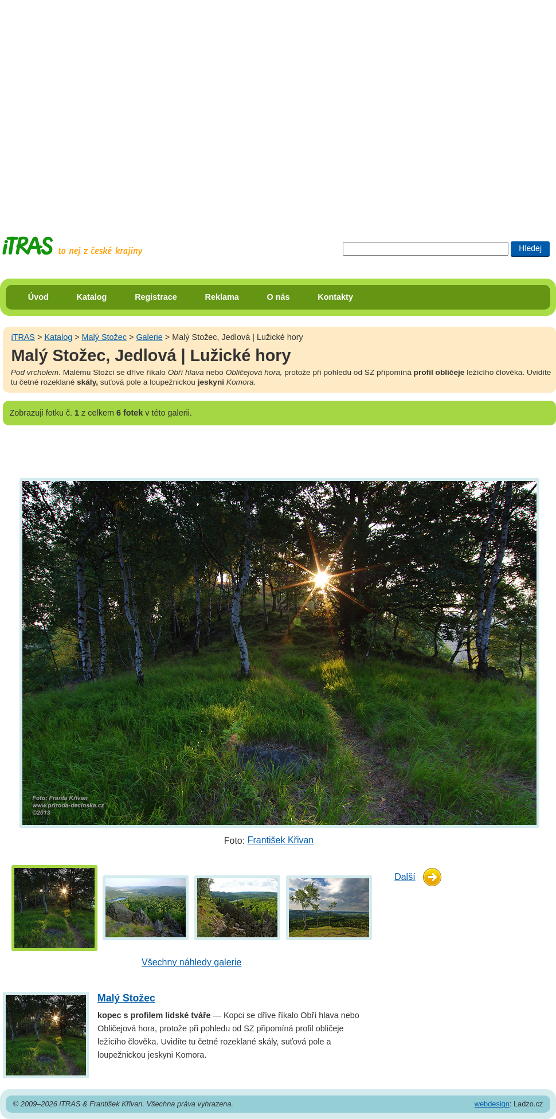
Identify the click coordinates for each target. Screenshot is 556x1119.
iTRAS (23, 337)
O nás (278, 297)
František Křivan (281, 840)
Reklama (222, 297)
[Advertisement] (107, 107)
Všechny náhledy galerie (191, 962)
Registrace (156, 297)
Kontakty (335, 297)
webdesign (492, 1104)
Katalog (92, 297)
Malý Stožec (104, 337)
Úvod (38, 297)
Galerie (149, 337)
